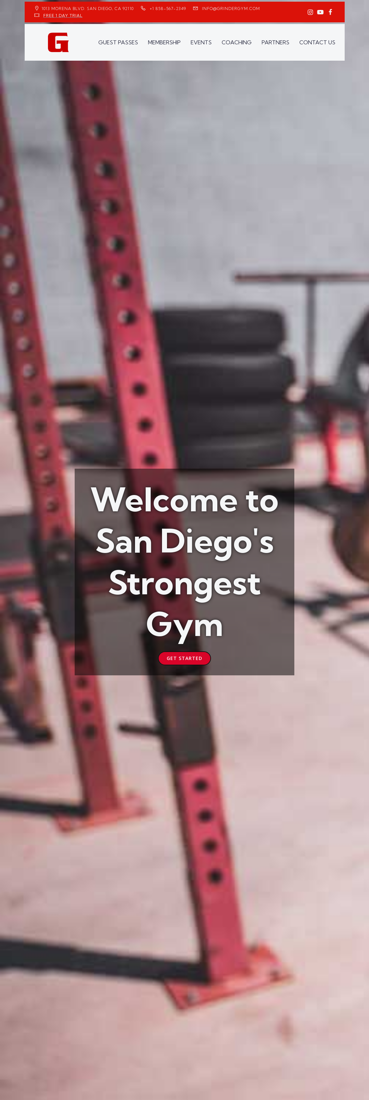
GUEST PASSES (118, 42)
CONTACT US (317, 42)
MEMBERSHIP (164, 42)
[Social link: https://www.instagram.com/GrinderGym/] (310, 12)
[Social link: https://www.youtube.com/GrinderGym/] (320, 12)
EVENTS (201, 42)
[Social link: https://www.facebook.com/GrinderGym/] (330, 12)
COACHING (237, 42)
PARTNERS (275, 42)
